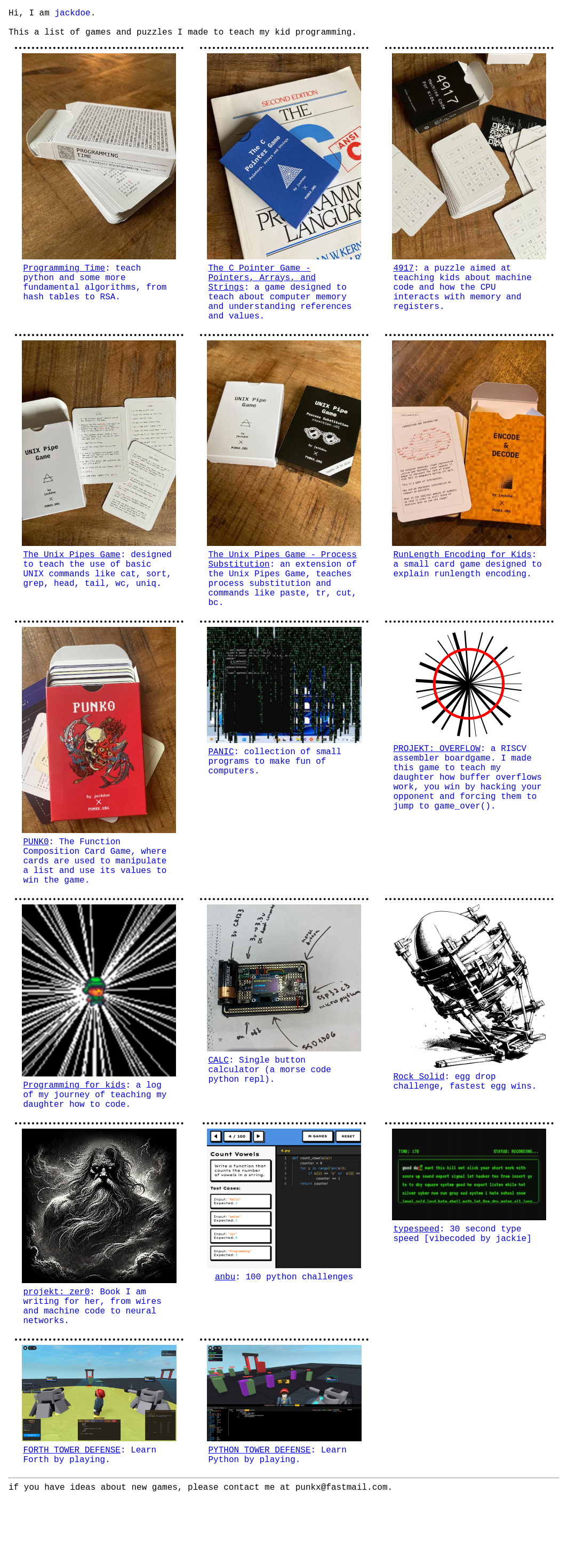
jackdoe (72, 14)
